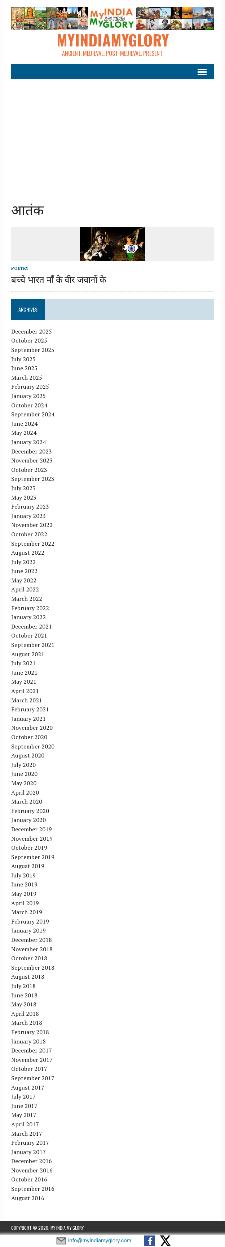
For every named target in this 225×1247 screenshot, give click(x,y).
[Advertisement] (112, 135)
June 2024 (24, 424)
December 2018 (31, 940)
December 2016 (31, 1161)
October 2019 (29, 848)
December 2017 (31, 1050)
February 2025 (30, 386)
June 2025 (24, 368)
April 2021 (25, 691)
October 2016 (29, 1179)
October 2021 (29, 635)
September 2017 (32, 1078)
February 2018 (30, 1032)
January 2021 (28, 719)
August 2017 (27, 1087)
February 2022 (30, 608)
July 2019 (23, 875)
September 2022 (32, 543)
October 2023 (29, 470)
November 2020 (32, 728)
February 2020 (30, 811)
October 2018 (29, 958)
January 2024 (28, 442)
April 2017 (25, 1124)
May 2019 (23, 894)
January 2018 (28, 1041)
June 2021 (24, 672)
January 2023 (28, 516)
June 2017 (24, 1106)
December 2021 (31, 626)
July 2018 (23, 986)
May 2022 (23, 580)
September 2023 (32, 479)
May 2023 (23, 497)
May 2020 (23, 783)
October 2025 (29, 340)
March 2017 (26, 1134)
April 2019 (25, 903)
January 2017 (28, 1152)
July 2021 (23, 663)
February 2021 (30, 709)
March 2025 (26, 377)
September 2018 (32, 967)
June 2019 (24, 884)
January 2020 (28, 820)
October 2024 (29, 405)
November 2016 (32, 1170)
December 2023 (31, 451)
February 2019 (30, 921)
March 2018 (26, 1023)
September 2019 (32, 857)
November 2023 (32, 460)
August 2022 (27, 553)
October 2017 (29, 1069)
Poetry (19, 268)
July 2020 (23, 765)
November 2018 (32, 949)
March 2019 (26, 912)
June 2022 (24, 571)
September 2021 (32, 645)
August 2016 (27, 1198)
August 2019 (27, 866)
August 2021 (27, 654)
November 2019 (32, 838)
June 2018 (24, 995)
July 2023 (23, 488)
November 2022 (32, 525)
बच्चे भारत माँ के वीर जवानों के (58, 278)
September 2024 (32, 414)
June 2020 (24, 774)
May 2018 (23, 1004)
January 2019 (28, 930)
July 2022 (23, 562)
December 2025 (31, 331)
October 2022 (29, 534)
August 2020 (27, 755)
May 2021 (23, 681)
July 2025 (23, 359)
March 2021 (26, 700)
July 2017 (23, 1096)
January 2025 (28, 396)
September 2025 (32, 350)
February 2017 (30, 1143)
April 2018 (25, 1014)
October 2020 (29, 737)
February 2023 (30, 506)
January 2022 (28, 617)
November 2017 (32, 1060)
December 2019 (31, 829)
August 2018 (27, 976)
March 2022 (26, 599)
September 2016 (32, 1189)
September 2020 (32, 746)
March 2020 (26, 801)
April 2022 (25, 589)
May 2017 (23, 1115)
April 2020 (25, 792)
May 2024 (23, 433)
